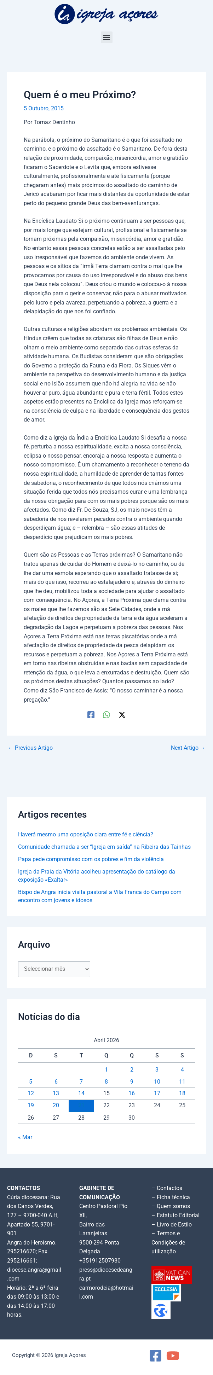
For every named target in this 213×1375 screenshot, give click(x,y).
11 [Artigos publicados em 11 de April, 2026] (182, 1082)
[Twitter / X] (122, 714)
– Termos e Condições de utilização (168, 1242)
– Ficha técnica (170, 1197)
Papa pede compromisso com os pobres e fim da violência (91, 859)
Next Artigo (188, 748)
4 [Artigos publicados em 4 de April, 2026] (182, 1070)
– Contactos (166, 1188)
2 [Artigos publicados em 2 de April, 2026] (131, 1070)
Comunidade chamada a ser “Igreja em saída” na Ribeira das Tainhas (104, 847)
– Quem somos (170, 1206)
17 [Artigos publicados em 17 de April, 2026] (157, 1093)
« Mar (25, 1137)
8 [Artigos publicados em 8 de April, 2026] (106, 1082)
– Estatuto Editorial (175, 1215)
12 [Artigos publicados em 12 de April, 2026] (31, 1093)
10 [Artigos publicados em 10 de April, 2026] (157, 1082)
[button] (107, 37)
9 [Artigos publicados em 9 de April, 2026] (131, 1082)
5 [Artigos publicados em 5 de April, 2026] (30, 1082)
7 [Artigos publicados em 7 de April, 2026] (81, 1082)
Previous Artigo (30, 748)
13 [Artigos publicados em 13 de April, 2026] (56, 1093)
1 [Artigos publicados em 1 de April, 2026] (106, 1070)
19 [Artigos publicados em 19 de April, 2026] (31, 1105)
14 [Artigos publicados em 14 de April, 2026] (81, 1093)
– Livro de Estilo (171, 1225)
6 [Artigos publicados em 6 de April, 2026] (56, 1082)
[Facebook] (90, 714)
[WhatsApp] (106, 714)
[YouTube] (172, 1355)
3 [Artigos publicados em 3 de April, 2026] (157, 1070)
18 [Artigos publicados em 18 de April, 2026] (182, 1093)
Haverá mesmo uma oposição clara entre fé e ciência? (85, 834)
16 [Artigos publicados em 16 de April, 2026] (131, 1093)
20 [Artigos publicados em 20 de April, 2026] (56, 1105)
